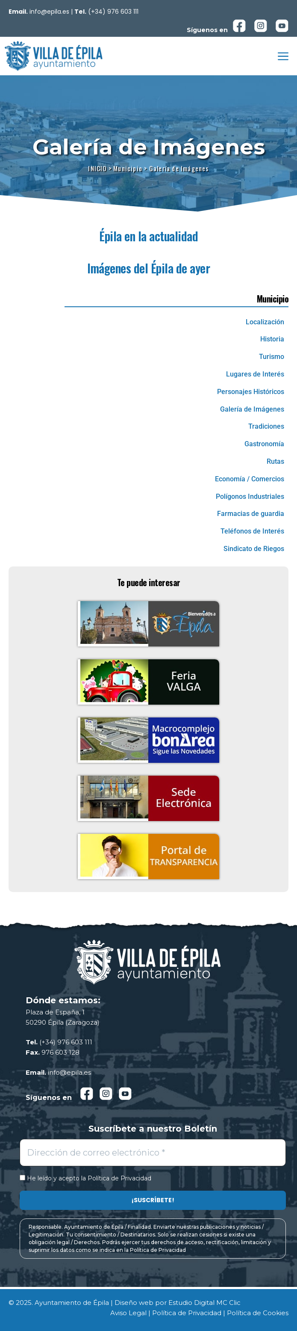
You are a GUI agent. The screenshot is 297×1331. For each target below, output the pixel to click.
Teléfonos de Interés (252, 531)
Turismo (271, 357)
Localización (265, 322)
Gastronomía (264, 444)
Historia (272, 339)
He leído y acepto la (85, 1178)
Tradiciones (266, 426)
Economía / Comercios (249, 479)
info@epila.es (49, 11)
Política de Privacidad (119, 1178)
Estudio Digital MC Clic (204, 1302)
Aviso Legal (128, 1313)
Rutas (275, 461)
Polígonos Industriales (250, 496)
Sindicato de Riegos (253, 549)
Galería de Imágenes (252, 409)
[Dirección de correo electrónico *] (153, 1152)
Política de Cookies (257, 1313)
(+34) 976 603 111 (113, 11)
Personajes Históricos (250, 392)
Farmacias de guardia (250, 514)
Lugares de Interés (255, 374)
